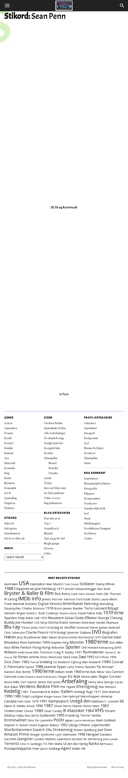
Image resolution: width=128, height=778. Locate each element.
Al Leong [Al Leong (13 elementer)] (11, 599)
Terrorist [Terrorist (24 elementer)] (11, 743)
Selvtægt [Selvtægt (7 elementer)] (79, 692)
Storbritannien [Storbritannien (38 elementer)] (18, 729)
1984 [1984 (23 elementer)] (89, 710)
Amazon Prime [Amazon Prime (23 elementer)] (16, 734)
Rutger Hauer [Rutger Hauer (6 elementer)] (52, 696)
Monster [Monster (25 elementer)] (77, 642)
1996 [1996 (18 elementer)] (39, 705)
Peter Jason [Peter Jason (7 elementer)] (40, 749)
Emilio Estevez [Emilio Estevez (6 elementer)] (26, 677)
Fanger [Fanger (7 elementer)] (62, 677)
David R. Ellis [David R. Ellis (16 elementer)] (42, 729)
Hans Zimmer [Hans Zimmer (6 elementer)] (86, 594)
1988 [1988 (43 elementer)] (8, 588)
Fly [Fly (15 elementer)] (99, 666)
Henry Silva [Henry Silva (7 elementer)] (95, 682)
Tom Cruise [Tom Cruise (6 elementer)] (71, 584)
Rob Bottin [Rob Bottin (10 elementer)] (23, 672)
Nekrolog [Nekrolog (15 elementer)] (91, 603)
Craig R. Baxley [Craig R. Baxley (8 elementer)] (64, 652)
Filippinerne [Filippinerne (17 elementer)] (24, 588)
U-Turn (64, 394)
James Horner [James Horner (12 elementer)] (52, 599)
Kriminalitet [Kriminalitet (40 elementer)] (15, 720)
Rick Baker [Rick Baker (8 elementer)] (11, 687)
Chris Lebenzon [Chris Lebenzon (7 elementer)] (14, 632)
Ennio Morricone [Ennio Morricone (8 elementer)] (51, 657)
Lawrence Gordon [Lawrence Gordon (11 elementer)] (69, 739)
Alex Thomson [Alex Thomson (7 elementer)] (43, 652)
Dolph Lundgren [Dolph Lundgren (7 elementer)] (32, 696)
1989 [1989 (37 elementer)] (38, 710)
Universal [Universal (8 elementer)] (82, 627)
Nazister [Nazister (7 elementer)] (90, 667)
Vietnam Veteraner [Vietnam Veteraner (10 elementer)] (82, 622)
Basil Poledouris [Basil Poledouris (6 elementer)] (46, 677)
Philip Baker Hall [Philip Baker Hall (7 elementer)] (28, 618)
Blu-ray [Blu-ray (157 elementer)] (12, 626)
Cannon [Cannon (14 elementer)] (118, 671)
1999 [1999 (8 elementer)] (113, 657)
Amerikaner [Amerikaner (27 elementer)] (73, 603)
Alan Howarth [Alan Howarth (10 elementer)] (91, 662)
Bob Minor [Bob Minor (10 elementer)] (97, 672)
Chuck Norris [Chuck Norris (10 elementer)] (63, 706)
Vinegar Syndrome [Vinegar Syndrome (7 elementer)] (42, 734)
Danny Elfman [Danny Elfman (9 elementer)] (105, 584)
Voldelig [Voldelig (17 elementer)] (46, 662)
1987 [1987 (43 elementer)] (48, 705)
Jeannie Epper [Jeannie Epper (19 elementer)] (55, 666)
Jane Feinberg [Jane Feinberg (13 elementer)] (45, 588)
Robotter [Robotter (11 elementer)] (58, 647)
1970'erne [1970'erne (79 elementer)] (113, 613)
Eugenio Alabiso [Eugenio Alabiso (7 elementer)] (48, 725)
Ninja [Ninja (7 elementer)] (43, 622)
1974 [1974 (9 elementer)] (52, 632)
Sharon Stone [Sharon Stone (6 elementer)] (68, 613)
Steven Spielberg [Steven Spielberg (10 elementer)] (85, 730)
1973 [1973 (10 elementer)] (43, 618)
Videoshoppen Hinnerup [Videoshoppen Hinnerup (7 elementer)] (96, 696)
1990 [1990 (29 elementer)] (8, 696)
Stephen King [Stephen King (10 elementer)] (59, 642)
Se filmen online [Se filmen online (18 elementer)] (26, 656)
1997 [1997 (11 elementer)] (78, 652)
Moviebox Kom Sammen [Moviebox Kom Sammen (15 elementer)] (22, 642)
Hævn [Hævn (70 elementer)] (10, 637)
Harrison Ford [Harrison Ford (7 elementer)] (73, 599)
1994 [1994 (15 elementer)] (46, 642)
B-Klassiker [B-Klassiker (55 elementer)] (74, 710)
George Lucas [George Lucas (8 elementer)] (113, 682)
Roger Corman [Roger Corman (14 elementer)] (110, 676)
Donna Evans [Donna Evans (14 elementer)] (58, 622)
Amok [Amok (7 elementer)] (31, 706)
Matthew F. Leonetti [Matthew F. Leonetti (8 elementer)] (105, 701)
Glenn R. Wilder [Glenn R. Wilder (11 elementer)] (15, 706)
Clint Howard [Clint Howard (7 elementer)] (89, 647)
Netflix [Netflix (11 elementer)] (96, 715)
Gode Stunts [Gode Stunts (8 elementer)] (91, 599)
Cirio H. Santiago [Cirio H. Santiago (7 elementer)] (31, 744)
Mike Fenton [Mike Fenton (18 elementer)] (21, 647)
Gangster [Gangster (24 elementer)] (25, 738)
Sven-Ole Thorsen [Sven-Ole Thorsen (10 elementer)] (108, 594)
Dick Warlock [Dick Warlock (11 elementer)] (111, 692)
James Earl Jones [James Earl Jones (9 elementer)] (49, 682)
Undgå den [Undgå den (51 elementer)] (80, 701)
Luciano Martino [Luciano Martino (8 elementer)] (45, 739)
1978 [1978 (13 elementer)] (49, 608)
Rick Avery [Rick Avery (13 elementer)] (62, 593)
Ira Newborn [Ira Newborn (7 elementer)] (61, 662)
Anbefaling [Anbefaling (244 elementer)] (74, 681)
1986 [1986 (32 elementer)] (39, 666)
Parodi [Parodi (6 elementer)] (34, 662)
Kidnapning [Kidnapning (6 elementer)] (106, 647)
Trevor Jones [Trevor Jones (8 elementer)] (29, 627)
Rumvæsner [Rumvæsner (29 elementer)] (93, 651)
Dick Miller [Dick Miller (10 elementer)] (116, 642)
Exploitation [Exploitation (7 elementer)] (37, 584)
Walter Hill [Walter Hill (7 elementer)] (78, 749)
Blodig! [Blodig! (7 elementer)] (61, 632)
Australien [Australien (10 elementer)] (11, 584)
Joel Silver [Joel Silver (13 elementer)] (105, 729)
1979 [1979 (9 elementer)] (35, 701)
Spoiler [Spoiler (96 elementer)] (72, 647)
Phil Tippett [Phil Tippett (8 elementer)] (67, 687)
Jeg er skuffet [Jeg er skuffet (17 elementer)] (64, 627)
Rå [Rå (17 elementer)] (122, 701)
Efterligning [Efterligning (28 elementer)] (87, 686)
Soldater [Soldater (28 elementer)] (87, 583)
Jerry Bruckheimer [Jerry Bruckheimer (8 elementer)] (29, 637)
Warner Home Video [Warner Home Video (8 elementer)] (86, 706)
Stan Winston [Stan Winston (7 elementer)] (107, 687)
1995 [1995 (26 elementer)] (60, 715)
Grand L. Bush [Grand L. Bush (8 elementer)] (35, 613)
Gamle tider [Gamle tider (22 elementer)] (112, 637)
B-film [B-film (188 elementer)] (47, 593)
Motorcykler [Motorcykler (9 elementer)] (89, 677)
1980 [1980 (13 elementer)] (17, 696)
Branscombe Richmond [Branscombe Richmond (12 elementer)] (75, 637)
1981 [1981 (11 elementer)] (25, 692)
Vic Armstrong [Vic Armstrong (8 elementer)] (92, 739)
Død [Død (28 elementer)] (82, 656)
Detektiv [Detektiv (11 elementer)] (31, 604)
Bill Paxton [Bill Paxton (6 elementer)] (106, 744)
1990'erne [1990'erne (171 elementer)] (43, 671)
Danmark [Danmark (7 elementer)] (10, 677)
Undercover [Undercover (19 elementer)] (13, 710)
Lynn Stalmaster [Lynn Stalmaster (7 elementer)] (66, 734)
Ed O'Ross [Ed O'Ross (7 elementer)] (102, 657)
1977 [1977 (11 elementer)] (60, 589)
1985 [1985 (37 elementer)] (106, 661)
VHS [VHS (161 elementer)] (99, 710)
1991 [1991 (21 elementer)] (43, 701)
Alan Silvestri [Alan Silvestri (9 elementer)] (55, 584)
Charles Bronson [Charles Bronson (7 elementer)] (33, 608)
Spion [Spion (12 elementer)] (29, 667)
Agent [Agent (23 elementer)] (66, 748)
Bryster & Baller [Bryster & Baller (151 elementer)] (21, 593)
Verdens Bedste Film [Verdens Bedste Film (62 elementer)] (39, 686)
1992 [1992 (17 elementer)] (64, 725)
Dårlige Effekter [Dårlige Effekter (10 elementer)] (79, 725)
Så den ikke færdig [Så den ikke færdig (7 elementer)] (75, 744)
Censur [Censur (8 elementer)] (28, 711)
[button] (7, 5)
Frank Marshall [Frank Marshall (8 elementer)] (14, 604)
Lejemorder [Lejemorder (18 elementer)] (100, 724)
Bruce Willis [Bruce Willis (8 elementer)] (12, 682)
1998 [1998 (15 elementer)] (81, 734)
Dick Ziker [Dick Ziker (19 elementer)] (12, 661)
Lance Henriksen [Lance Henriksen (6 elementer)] (84, 720)
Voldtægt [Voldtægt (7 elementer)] (54, 749)
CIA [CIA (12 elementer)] (36, 622)
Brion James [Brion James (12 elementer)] (63, 608)
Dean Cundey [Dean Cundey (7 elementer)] (53, 711)
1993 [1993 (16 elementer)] (90, 657)
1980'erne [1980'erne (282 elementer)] (96, 641)
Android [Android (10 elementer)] (114, 627)
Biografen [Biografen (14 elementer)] (109, 632)
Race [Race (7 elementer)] (7, 647)
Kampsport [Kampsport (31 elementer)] (58, 701)
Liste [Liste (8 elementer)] (74, 594)
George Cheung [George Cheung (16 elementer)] (110, 618)
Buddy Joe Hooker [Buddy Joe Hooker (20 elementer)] (18, 622)
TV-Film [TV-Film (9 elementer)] (48, 744)
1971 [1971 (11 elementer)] (97, 692)
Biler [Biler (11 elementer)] (44, 637)
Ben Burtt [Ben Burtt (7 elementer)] (103, 589)
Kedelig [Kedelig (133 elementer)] (12, 691)
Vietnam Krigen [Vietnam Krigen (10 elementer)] (14, 613)
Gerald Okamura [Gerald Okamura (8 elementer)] (107, 622)
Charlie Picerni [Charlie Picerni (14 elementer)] (37, 632)
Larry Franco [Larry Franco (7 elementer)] (75, 667)
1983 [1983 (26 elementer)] (104, 705)
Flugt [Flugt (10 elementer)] (89, 692)
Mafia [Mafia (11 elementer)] (58, 744)
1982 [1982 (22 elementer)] (25, 661)
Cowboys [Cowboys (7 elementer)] (52, 613)
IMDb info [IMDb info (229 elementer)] (29, 598)
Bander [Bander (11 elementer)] (78, 608)
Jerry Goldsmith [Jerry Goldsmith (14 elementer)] (43, 715)
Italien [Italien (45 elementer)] (67, 691)
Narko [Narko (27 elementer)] (94, 743)
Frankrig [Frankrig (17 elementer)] (72, 715)
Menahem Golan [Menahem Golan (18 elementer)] (61, 617)
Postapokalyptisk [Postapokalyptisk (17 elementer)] (17, 748)
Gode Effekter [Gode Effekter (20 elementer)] (86, 617)
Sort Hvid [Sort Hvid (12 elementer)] (46, 627)
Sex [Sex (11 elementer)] (108, 672)
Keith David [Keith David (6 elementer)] (25, 652)
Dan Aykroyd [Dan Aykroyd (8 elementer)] (70, 696)
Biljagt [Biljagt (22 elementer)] (113, 608)
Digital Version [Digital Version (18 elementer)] (50, 603)
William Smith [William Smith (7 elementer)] (64, 672)
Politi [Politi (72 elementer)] (59, 720)
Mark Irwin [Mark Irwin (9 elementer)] (70, 657)
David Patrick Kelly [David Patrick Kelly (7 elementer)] (90, 613)
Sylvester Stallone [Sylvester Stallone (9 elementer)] (79, 632)
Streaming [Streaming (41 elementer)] (63, 729)
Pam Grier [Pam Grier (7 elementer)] (24, 701)
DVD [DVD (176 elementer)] (96, 631)
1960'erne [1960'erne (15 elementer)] (81, 671)
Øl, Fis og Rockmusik (64, 207)
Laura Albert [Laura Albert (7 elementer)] (109, 599)
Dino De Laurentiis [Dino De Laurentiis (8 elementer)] (40, 720)
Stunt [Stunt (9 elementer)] (33, 725)
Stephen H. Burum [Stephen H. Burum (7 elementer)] (16, 725)
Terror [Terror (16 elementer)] (85, 715)
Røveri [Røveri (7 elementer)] (53, 637)
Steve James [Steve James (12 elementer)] (98, 627)
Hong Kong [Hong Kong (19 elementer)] (41, 647)
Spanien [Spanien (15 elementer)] (10, 618)
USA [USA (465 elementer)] (24, 583)
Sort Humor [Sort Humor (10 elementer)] (28, 682)
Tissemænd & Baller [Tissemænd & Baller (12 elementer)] (44, 692)
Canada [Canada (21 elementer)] (10, 701)
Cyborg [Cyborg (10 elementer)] (76, 662)
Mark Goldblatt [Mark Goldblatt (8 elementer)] (106, 720)
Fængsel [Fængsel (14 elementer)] (92, 734)
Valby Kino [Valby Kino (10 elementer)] (23, 715)
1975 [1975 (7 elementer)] (97, 637)
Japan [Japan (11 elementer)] (69, 720)
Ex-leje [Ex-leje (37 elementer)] (74, 676)
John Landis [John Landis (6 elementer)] (110, 739)
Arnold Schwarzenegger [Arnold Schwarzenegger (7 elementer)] (81, 589)
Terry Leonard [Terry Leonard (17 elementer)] (95, 608)
